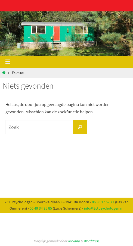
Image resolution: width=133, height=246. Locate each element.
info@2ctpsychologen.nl (103, 208)
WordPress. (91, 241)
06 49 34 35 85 (41, 208)
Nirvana (74, 241)
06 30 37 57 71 (103, 202)
